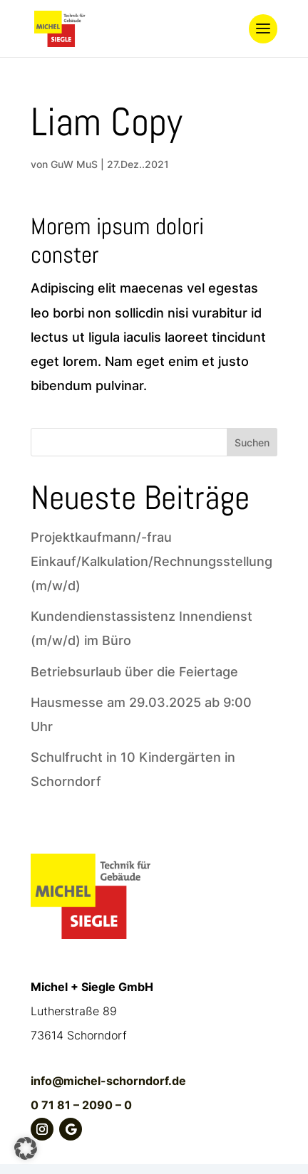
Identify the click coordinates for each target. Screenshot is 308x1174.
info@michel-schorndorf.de (108, 1081)
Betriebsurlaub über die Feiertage (134, 671)
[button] (25, 1148)
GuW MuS (74, 164)
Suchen (252, 442)
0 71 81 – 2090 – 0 (81, 1105)
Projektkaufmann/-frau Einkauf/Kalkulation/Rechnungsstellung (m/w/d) (151, 561)
